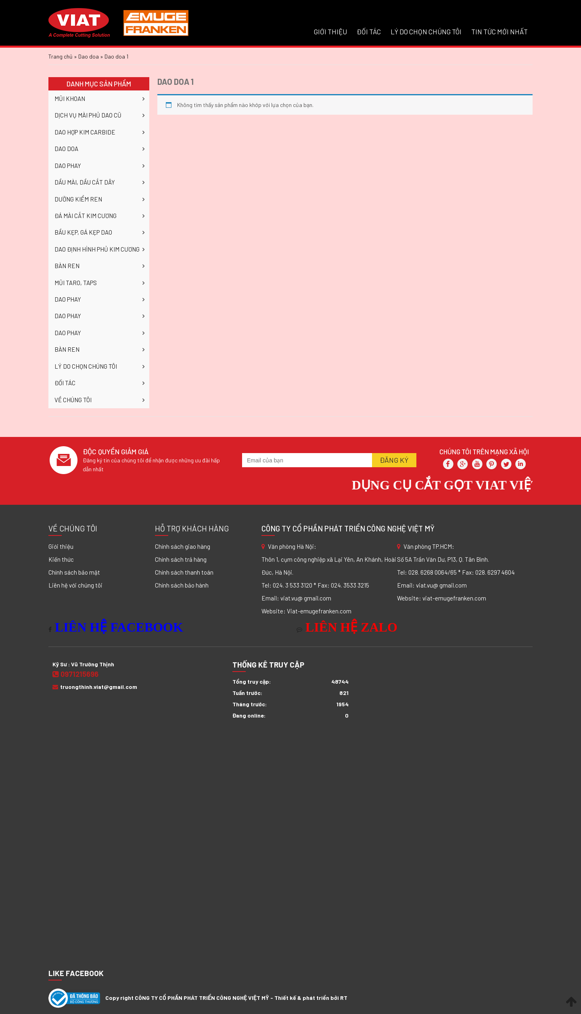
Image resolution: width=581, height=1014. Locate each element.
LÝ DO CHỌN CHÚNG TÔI (426, 31)
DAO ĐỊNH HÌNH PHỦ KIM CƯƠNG (97, 249)
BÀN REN (66, 265)
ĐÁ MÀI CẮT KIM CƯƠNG (85, 215)
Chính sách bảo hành (182, 585)
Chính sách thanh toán (184, 572)
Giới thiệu (60, 546)
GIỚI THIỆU (330, 31)
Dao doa (88, 56)
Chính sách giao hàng (182, 546)
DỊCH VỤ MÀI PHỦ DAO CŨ (87, 115)
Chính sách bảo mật (74, 572)
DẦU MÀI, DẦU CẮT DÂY (84, 182)
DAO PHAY (67, 165)
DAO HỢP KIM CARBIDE (84, 132)
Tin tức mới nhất (499, 31)
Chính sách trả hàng (181, 559)
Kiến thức (61, 559)
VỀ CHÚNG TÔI (73, 399)
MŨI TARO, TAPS (75, 282)
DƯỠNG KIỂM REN (78, 199)
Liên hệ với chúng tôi (75, 585)
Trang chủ (60, 56)
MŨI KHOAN (69, 98)
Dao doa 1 (175, 81)
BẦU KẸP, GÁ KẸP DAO (83, 232)
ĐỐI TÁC (369, 31)
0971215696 (75, 674)
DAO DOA (66, 148)
